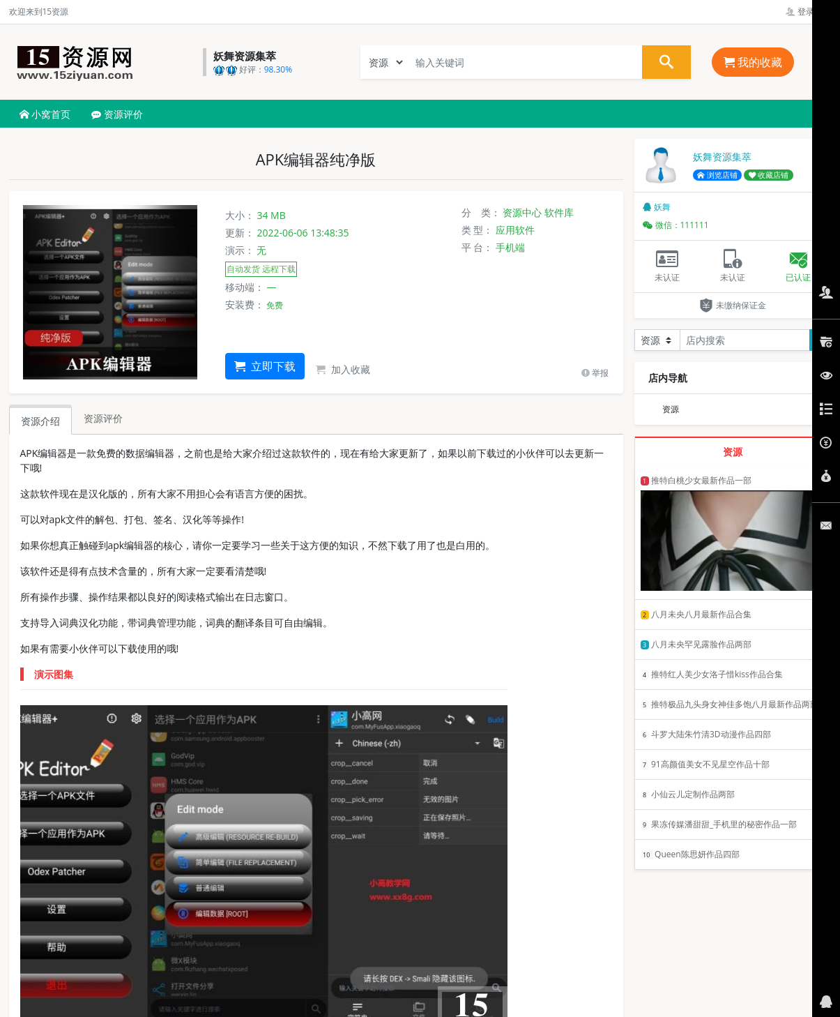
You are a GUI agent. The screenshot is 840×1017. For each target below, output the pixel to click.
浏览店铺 (717, 175)
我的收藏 (753, 62)
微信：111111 (676, 225)
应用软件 (515, 229)
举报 (595, 373)
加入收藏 (343, 369)
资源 (670, 409)
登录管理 (808, 11)
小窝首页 (45, 114)
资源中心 (522, 212)
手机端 (510, 247)
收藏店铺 (769, 175)
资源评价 (117, 114)
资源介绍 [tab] (40, 421)
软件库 (559, 212)
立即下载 (265, 366)
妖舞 (657, 207)
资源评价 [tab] (103, 418)
